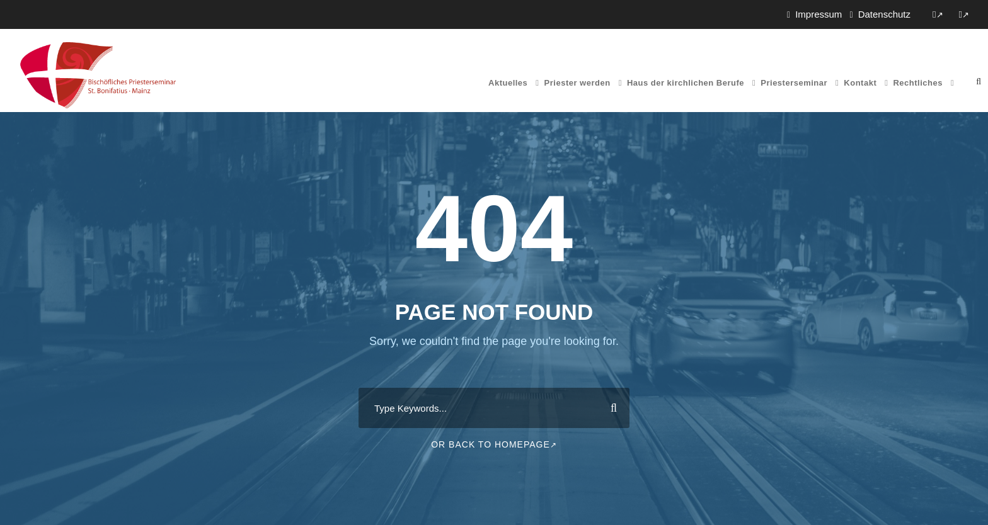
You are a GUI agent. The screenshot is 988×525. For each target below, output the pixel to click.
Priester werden (577, 83)
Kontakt (860, 83)
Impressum (818, 14)
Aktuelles (507, 83)
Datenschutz (884, 14)
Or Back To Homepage (494, 444)
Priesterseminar (794, 83)
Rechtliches (917, 83)
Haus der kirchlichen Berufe (685, 83)
